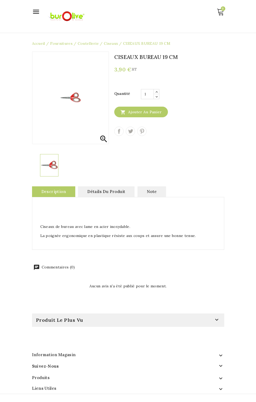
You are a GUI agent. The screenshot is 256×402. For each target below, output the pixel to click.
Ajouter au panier (141, 112)
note (152, 191)
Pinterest (141, 131)
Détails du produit (106, 191)
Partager (119, 131)
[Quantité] (147, 94)
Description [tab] (53, 191)
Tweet (130, 131)
